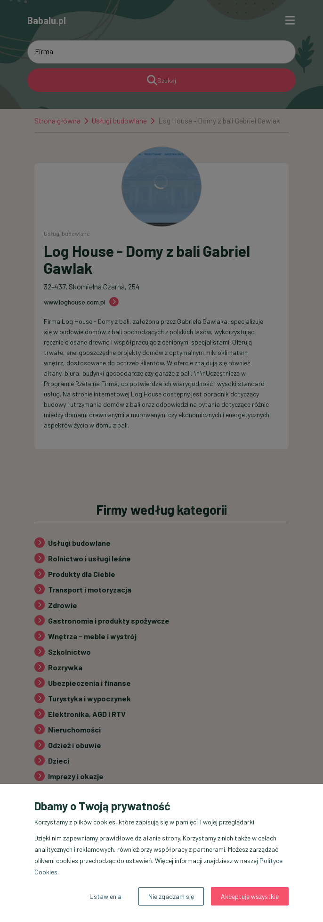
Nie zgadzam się (171, 896)
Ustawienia (105, 896)
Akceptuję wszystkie (250, 896)
